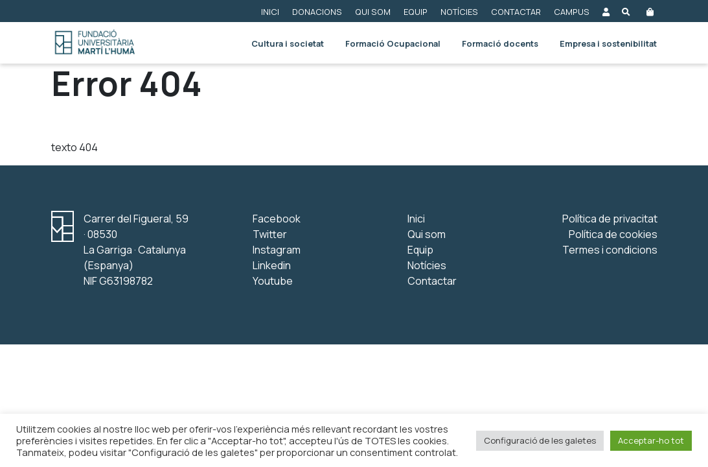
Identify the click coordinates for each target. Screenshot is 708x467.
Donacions (317, 12)
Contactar (516, 12)
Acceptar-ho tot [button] (651, 440)
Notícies (459, 12)
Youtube (273, 281)
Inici (270, 12)
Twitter (270, 234)
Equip (416, 12)
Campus (571, 12)
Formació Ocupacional (392, 43)
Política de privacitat (609, 218)
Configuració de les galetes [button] (540, 440)
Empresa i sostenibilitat (608, 43)
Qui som (373, 12)
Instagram (277, 250)
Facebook (277, 218)
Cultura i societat (287, 43)
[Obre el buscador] (626, 11)
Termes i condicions (609, 250)
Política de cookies (613, 234)
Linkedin (272, 265)
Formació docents (500, 43)
